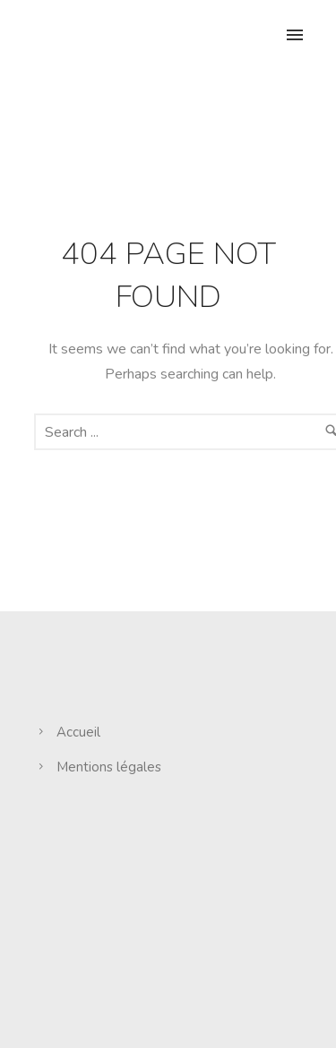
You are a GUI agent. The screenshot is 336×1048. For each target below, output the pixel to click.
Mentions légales (108, 767)
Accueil (78, 732)
